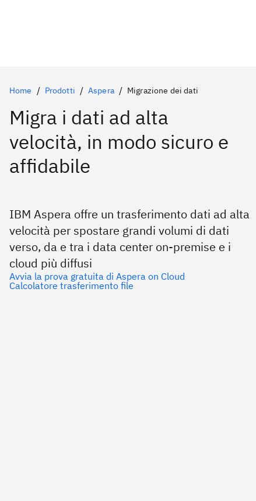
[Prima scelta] (128, 276)
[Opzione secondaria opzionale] (128, 285)
